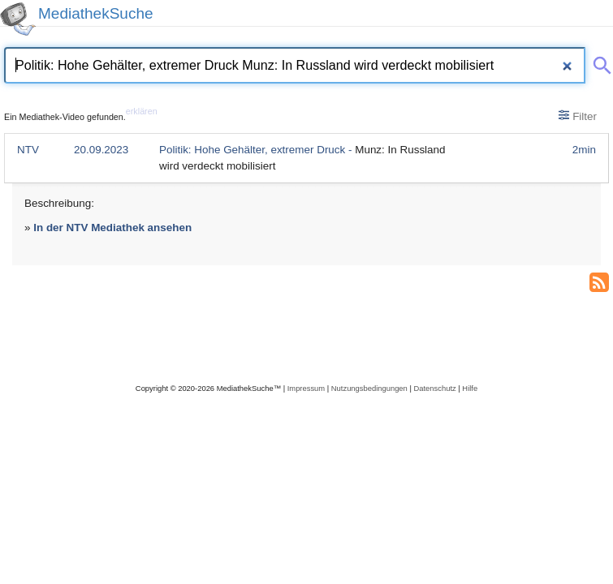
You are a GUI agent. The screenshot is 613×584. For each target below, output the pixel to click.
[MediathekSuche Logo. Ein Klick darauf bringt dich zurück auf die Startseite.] (18, 19)
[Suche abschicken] (599, 62)
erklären (142, 111)
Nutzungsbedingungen (369, 388)
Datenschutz (434, 388)
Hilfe (469, 388)
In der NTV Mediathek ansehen (112, 227)
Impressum (306, 388)
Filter (578, 116)
